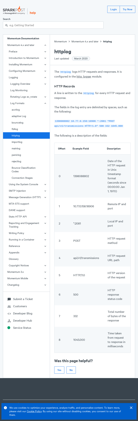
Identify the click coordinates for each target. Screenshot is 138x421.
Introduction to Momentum (24, 58)
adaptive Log (19, 116)
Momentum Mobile (17, 278)
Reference (14, 246)
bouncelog (17, 122)
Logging (13, 77)
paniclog (16, 154)
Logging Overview (20, 83)
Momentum (60, 41)
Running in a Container (21, 239)
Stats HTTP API (18, 216)
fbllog (15, 129)
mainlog (16, 148)
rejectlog (16, 161)
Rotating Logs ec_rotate (23, 96)
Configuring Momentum (22, 70)
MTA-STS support (19, 203)
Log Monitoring (18, 90)
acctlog (16, 109)
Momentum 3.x (15, 271)
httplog (16, 135)
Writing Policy (16, 233)
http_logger (84, 76)
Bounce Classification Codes (24, 169)
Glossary (14, 259)
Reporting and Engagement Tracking (24, 224)
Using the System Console (23, 184)
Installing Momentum (20, 64)
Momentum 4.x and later (20, 45)
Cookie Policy (34, 411)
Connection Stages (22, 177)
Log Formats (17, 103)
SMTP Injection (17, 190)
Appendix (14, 252)
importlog (17, 142)
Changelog (13, 284)
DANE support (17, 210)
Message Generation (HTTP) (25, 197)
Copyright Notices (19, 265)
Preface (13, 51)
